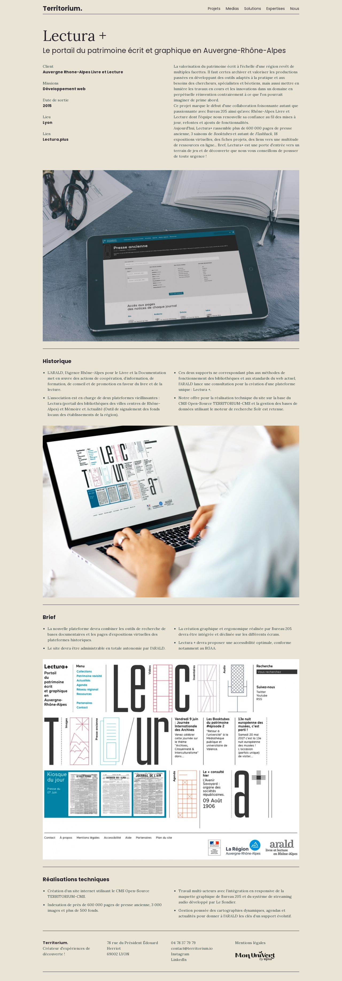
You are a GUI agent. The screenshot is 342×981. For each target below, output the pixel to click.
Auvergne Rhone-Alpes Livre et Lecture (83, 72)
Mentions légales (250, 942)
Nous (294, 8)
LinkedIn (178, 959)
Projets (214, 8)
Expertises (275, 8)
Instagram (180, 954)
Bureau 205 (217, 111)
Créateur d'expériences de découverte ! (66, 948)
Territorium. (62, 8)
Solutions (252, 8)
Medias (232, 8)
